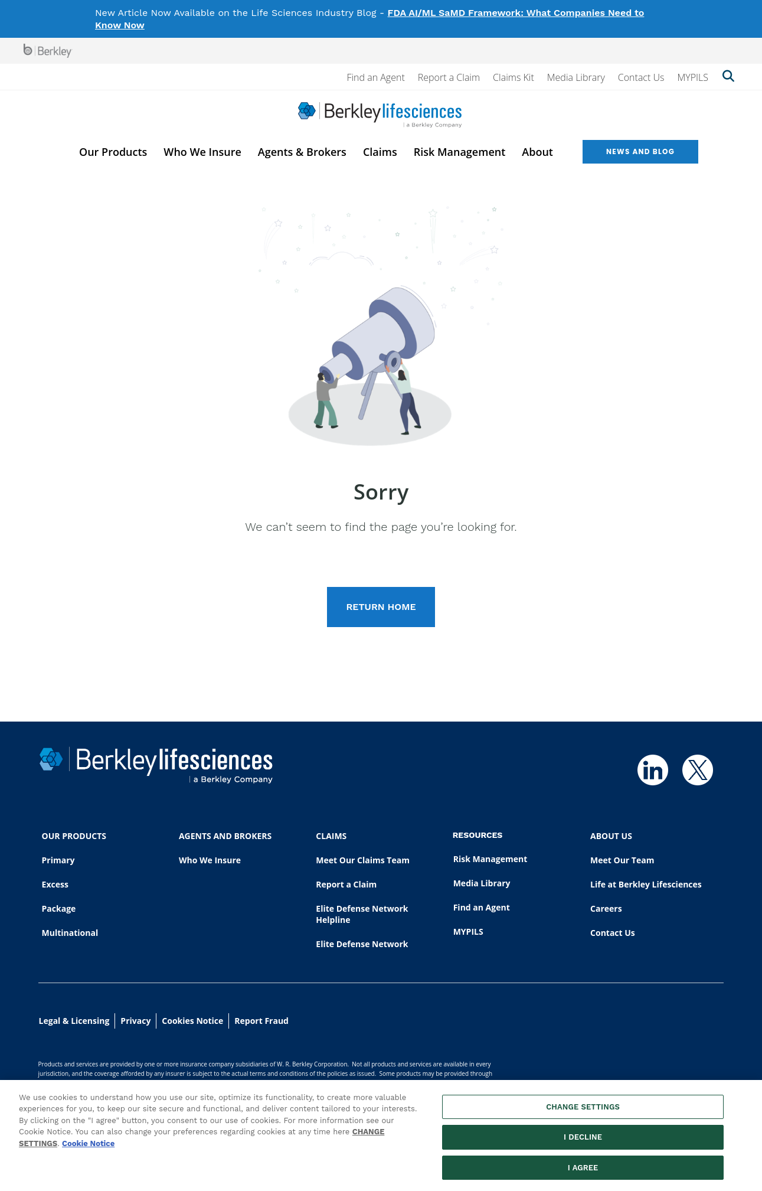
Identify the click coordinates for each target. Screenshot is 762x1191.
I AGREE (583, 1173)
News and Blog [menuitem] (640, 151)
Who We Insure (210, 860)
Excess (55, 884)
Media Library (576, 77)
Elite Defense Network (362, 943)
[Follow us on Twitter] (698, 770)
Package (59, 908)
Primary (58, 860)
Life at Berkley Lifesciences (646, 884)
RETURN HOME (381, 606)
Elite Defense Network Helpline (362, 914)
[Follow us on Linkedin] (653, 770)
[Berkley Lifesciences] (380, 115)
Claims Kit (513, 77)
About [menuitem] (537, 152)
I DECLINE (583, 1142)
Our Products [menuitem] (113, 152)
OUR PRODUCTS (74, 835)
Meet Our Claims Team (363, 860)
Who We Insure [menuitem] (202, 152)
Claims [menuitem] (380, 152)
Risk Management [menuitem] (460, 152)
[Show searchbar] (728, 77)
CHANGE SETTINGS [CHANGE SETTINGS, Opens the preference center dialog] (583, 1112)
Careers (606, 908)
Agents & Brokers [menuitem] (302, 152)
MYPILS (692, 77)
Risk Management (490, 858)
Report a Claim (449, 77)
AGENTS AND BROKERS (225, 835)
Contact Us (641, 77)
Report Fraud (261, 1020)
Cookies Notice (192, 1020)
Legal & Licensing (74, 1020)
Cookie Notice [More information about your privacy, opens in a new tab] (88, 1149)
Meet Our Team (622, 860)
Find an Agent (375, 77)
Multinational (70, 932)
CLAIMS (331, 835)
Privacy (135, 1020)
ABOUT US (611, 835)
